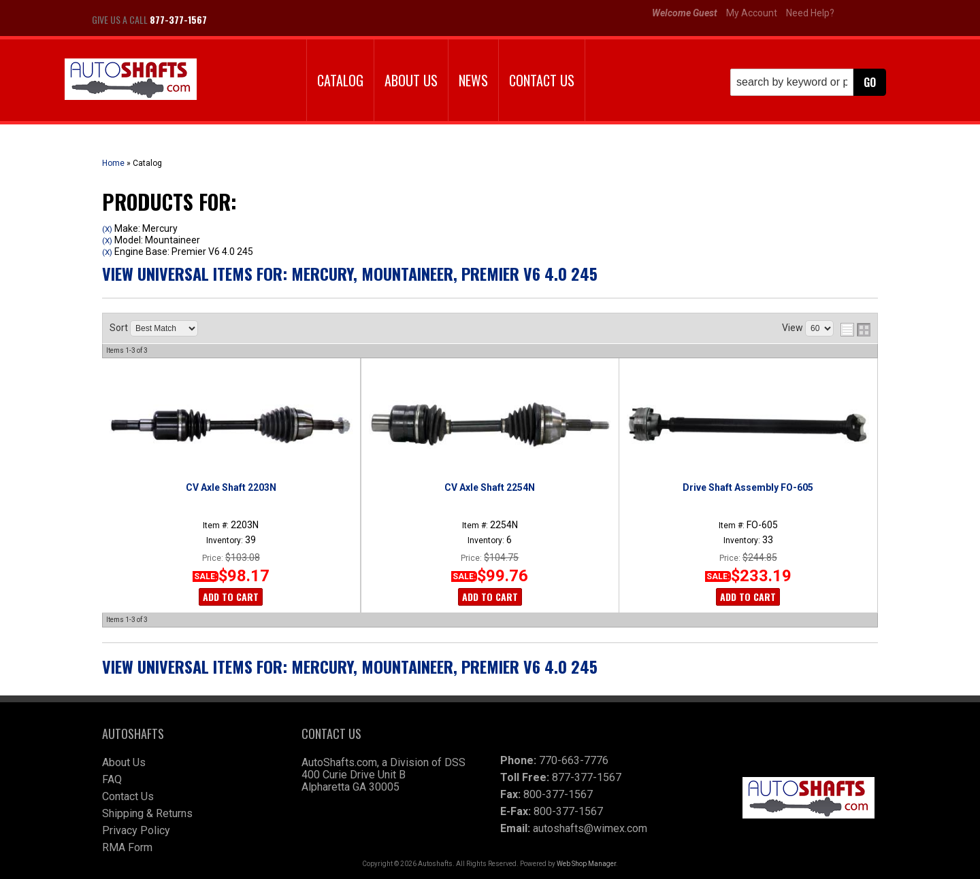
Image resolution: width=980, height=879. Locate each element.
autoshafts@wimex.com (590, 828)
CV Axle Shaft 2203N (231, 487)
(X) (107, 229)
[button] (808, 82)
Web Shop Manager (586, 863)
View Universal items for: (350, 273)
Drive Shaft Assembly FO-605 (748, 487)
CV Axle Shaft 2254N (489, 487)
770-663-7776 (573, 760)
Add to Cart (231, 596)
